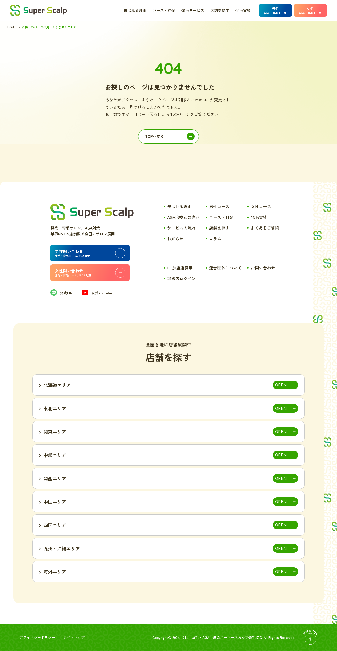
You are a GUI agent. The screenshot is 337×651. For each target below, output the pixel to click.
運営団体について (225, 268)
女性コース (261, 206)
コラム (215, 239)
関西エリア (54, 478)
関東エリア (54, 431)
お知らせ (175, 239)
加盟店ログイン (181, 278)
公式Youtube (97, 292)
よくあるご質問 (265, 228)
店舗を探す (219, 10)
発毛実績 (243, 10)
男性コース (219, 206)
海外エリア (54, 571)
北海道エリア (57, 385)
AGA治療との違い (183, 217)
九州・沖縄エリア (61, 548)
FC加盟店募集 (180, 268)
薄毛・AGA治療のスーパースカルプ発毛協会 (227, 637)
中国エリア (54, 501)
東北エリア (54, 408)
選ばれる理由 (135, 10)
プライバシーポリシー (37, 637)
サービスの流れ (181, 228)
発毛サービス (192, 10)
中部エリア (54, 455)
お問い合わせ (263, 268)
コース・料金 (164, 10)
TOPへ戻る (154, 136)
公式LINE (62, 292)
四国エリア (54, 525)
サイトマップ (74, 637)
